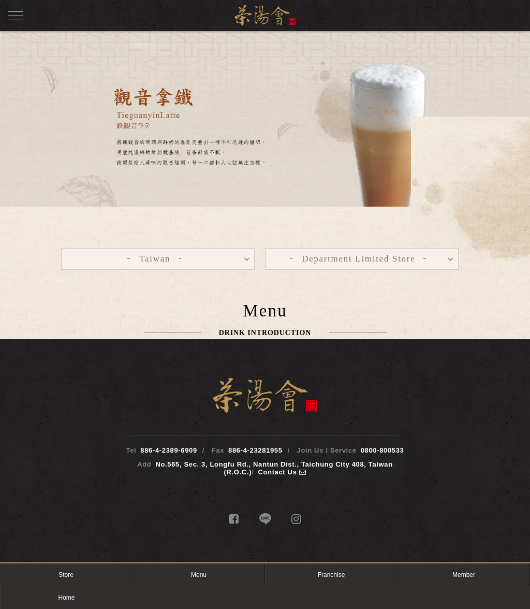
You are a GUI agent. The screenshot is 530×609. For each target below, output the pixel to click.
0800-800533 (382, 450)
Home (66, 597)
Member (463, 574)
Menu (199, 574)
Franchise (331, 574)
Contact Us (282, 472)
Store (65, 574)
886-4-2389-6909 (168, 450)
